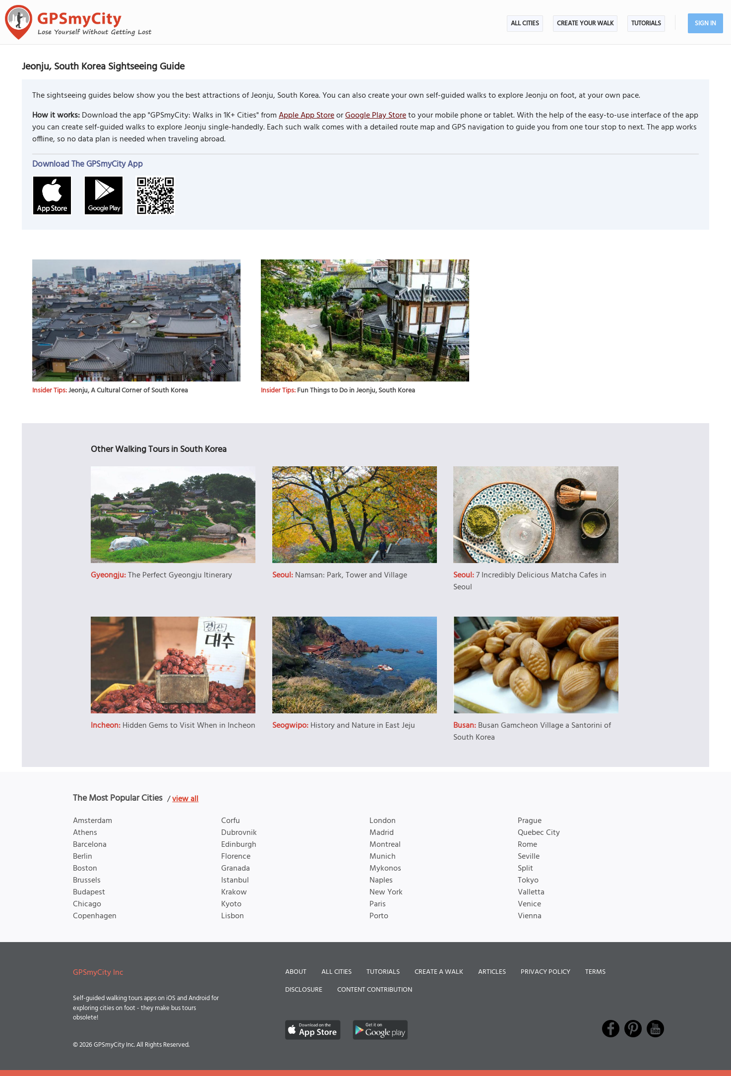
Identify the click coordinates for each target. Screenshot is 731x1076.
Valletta (531, 892)
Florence (235, 856)
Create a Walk (439, 972)
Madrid (381, 832)
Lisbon (232, 916)
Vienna (530, 916)
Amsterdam (92, 821)
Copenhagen (95, 916)
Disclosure (303, 990)
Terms (595, 972)
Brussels (87, 880)
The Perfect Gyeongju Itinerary (180, 575)
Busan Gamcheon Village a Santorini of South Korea (532, 731)
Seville (529, 856)
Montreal (385, 844)
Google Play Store (375, 115)
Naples (381, 880)
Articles (492, 972)
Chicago (87, 904)
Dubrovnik (239, 832)
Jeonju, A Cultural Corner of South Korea (128, 390)
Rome (527, 844)
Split (525, 868)
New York (386, 892)
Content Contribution (374, 990)
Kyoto (231, 904)
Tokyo (528, 880)
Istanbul (235, 880)
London (382, 821)
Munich (382, 856)
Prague (530, 821)
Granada (235, 868)
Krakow (234, 892)
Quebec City (539, 832)
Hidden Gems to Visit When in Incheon (188, 725)
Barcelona (90, 844)
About (295, 972)
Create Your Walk (585, 23)
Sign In (705, 23)
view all (185, 799)
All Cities (525, 23)
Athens (85, 832)
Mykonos (385, 868)
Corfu (230, 821)
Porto (378, 916)
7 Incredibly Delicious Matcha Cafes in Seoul (530, 581)
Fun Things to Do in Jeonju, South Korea (356, 390)
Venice (529, 904)
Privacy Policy (545, 972)
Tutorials (646, 23)
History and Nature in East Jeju (362, 725)
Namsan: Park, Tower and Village (351, 575)
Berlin (82, 856)
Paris (377, 904)
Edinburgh (238, 844)
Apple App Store (306, 115)
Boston (85, 868)
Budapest (89, 892)
